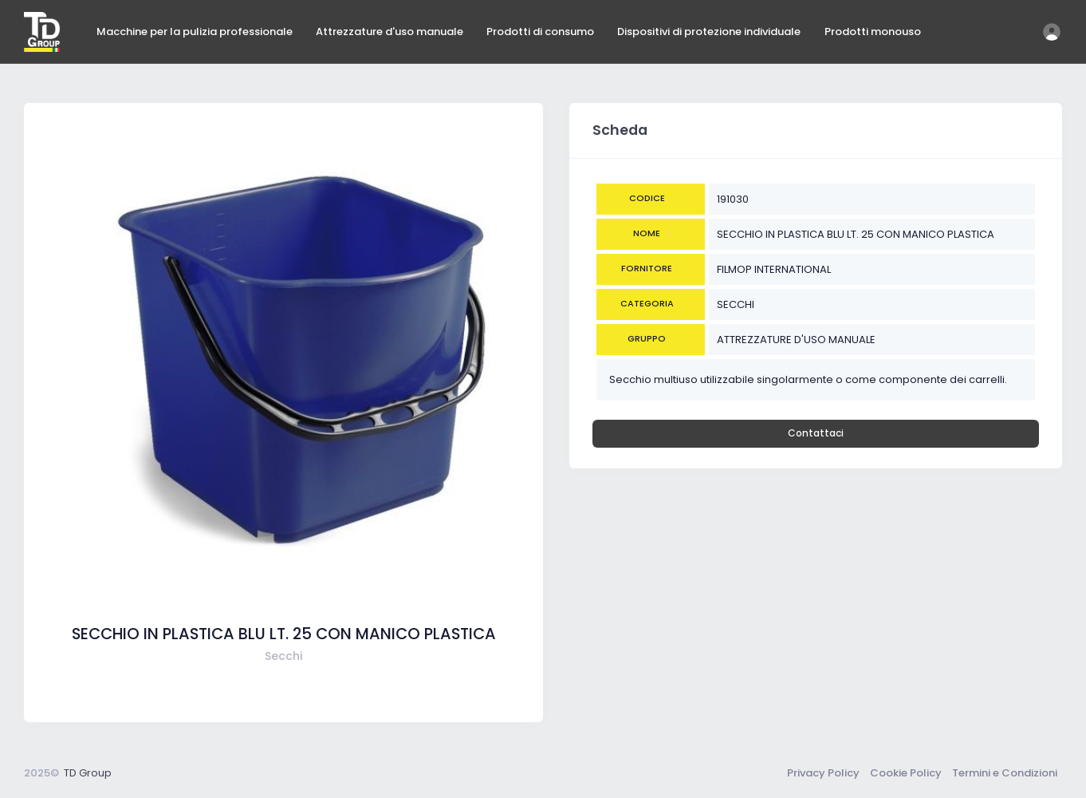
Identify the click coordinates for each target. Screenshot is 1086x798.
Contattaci (816, 433)
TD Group (88, 772)
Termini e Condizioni (1004, 772)
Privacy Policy (823, 772)
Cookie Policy (906, 772)
